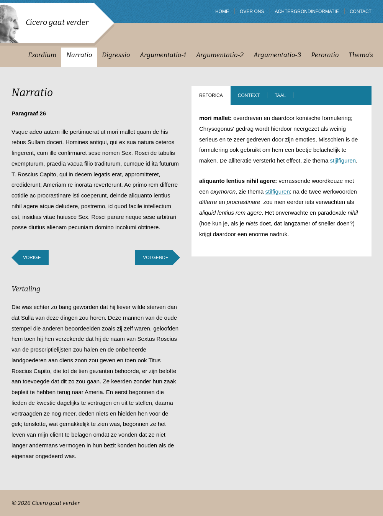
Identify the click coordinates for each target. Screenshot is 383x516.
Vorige (32, 257)
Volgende (156, 257)
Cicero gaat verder (57, 22)
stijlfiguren (343, 160)
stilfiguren (277, 191)
